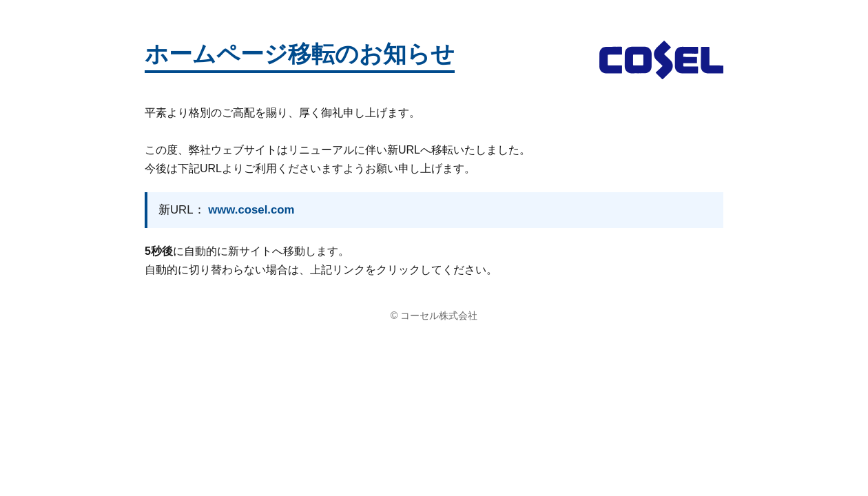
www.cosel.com (251, 209)
